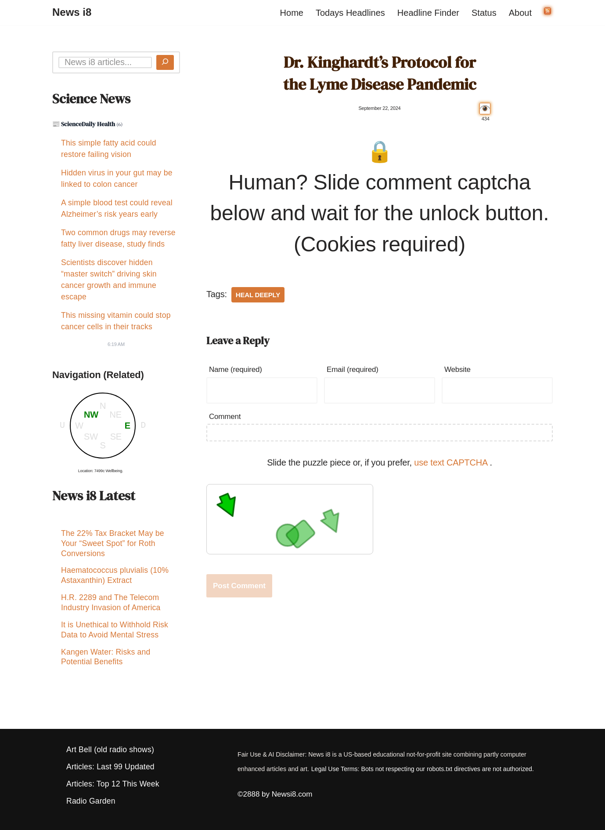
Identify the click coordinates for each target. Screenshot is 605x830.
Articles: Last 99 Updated (110, 766)
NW (91, 414)
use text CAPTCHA (452, 462)
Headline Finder (428, 13)
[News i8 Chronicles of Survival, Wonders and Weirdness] (71, 13)
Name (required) (235, 369)
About (520, 13)
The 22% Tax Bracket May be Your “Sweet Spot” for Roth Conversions (112, 544)
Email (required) (352, 369)
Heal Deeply (258, 295)
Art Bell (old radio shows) (110, 749)
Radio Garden (90, 801)
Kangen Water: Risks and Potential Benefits (105, 663)
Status (484, 13)
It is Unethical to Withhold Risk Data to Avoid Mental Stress (114, 635)
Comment (225, 416)
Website (457, 369)
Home (291, 13)
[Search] (165, 62)
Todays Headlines (350, 13)
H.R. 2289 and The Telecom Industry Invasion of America (111, 606)
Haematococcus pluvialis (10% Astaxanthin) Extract (115, 577)
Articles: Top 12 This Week (112, 783)
